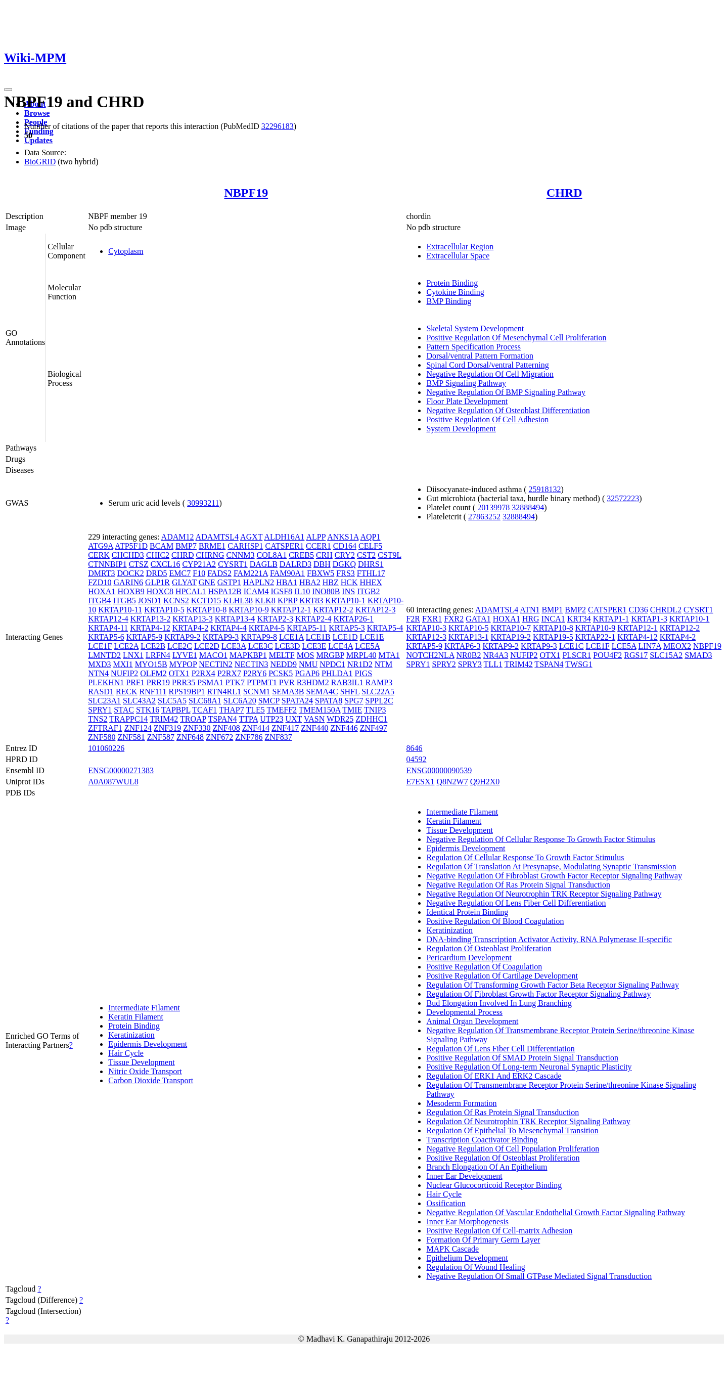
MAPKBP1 (248, 655)
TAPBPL (176, 709)
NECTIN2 (216, 664)
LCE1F (100, 646)
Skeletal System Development (475, 328)
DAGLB (264, 564)
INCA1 (553, 618)
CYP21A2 (199, 564)
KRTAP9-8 (259, 637)
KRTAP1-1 (611, 618)
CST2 (366, 555)
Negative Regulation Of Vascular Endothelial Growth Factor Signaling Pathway (555, 1212)
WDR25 (340, 719)
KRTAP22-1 (595, 637)
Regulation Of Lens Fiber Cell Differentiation (500, 1048)
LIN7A (650, 646)
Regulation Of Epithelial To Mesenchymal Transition (512, 1130)
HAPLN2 (258, 582)
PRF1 (135, 682)
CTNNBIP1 (107, 564)
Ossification (445, 1203)
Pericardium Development (468, 957)
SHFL (350, 691)
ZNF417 (285, 728)
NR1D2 (360, 664)
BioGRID (40, 161)
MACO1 (213, 655)
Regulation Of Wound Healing (475, 1267)
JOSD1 (149, 600)
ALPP (316, 536)
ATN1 (529, 609)
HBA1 (286, 582)
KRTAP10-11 (120, 609)
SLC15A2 (666, 655)
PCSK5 (280, 673)
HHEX (370, 582)
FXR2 (454, 618)
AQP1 (370, 536)
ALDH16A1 (284, 536)
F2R (413, 618)
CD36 (638, 609)
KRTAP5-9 (144, 637)
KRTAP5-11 (307, 628)
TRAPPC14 (128, 719)
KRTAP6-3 (462, 646)
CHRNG (210, 555)
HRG (530, 618)
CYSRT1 (233, 564)
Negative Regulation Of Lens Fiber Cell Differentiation (516, 903)
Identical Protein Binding (467, 912)
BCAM (161, 546)
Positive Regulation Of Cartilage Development (502, 975)
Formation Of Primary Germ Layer (483, 1239)
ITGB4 (99, 600)
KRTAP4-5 (267, 628)
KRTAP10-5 (164, 609)
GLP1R (157, 582)
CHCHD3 (128, 555)
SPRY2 (444, 664)
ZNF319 (167, 728)
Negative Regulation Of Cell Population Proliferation (512, 1148)
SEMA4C (322, 691)
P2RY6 (254, 673)
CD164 (344, 546)
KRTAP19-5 (553, 637)
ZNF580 (101, 737)
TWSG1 (578, 664)
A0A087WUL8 (113, 781)
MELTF (282, 655)
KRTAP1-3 (649, 618)
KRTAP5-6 (106, 637)
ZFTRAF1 (105, 728)
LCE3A (233, 646)
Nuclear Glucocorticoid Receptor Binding (494, 1185)
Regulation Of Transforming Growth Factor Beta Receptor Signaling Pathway (552, 985)
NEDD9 (283, 664)
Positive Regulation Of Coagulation (484, 966)
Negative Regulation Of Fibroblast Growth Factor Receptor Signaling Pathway (554, 875)
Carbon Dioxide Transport (150, 1080)
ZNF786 (248, 737)
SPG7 (353, 700)
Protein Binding (452, 283)
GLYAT (184, 582)
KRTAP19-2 (511, 637)
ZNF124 (138, 728)
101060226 (106, 748)
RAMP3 (379, 682)
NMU (308, 664)
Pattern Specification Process (473, 346)
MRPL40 (361, 655)
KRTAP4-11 (108, 628)
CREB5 (301, 555)
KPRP (287, 600)
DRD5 (156, 573)
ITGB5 (124, 600)
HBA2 (310, 582)
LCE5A (367, 646)
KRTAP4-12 (150, 628)
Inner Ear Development (464, 1176)
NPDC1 (332, 664)
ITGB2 (368, 591)
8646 (414, 748)
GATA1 (478, 618)
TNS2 (97, 719)
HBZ (331, 582)
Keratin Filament (135, 1016)
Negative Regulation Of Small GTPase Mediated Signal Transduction (539, 1276)
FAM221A (251, 573)
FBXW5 (320, 573)
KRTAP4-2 (190, 628)
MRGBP (330, 655)
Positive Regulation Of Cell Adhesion (487, 419)
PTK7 (235, 682)
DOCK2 (130, 573)
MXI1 (123, 664)
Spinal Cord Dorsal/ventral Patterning (487, 365)
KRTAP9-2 (182, 637)
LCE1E (371, 637)
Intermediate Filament (144, 1007)
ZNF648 (190, 737)
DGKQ (344, 564)
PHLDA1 (337, 673)
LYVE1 (184, 655)
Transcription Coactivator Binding (481, 1139)
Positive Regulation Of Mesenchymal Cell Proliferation (516, 337)
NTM (384, 664)
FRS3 (345, 573)
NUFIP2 (124, 673)
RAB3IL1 (347, 682)
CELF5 (370, 546)
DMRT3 (101, 573)
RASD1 (101, 691)
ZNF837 (278, 737)
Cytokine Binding (455, 292)
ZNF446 (343, 728)
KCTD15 (206, 600)
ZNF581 (131, 737)
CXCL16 (165, 564)
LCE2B (153, 646)
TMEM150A (320, 709)
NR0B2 (469, 655)
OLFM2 (153, 673)
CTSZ (139, 564)
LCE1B (318, 637)
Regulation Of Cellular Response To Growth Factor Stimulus (525, 857)
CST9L (389, 555)
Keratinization (131, 1035)
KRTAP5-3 (347, 628)
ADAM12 (177, 536)
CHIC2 (157, 555)
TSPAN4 (222, 719)
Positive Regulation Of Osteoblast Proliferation (502, 1157)
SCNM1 (256, 691)
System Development (460, 428)
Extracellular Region (459, 246)
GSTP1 (229, 582)
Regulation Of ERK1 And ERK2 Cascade (493, 1076)
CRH (324, 555)
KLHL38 (238, 600)
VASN (314, 719)
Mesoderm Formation (461, 1103)
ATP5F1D (131, 546)
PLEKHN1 (106, 682)
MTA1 (388, 655)
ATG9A (100, 546)
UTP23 (271, 719)
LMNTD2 (104, 655)
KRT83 (311, 600)
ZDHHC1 (371, 719)
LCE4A (340, 646)
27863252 (484, 516)
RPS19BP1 (186, 691)
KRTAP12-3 (375, 609)
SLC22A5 (377, 691)
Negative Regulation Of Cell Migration (490, 374)
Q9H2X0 (485, 781)
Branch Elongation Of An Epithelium (486, 1167)
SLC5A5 (172, 700)
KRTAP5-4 (385, 628)
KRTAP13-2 (150, 618)
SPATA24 (297, 700)
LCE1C (571, 646)
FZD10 (99, 582)
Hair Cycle (126, 1053)
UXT (293, 719)
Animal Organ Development (472, 1021)
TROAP (193, 719)
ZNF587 (160, 737)
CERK (99, 555)
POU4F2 (607, 655)
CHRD (564, 192)
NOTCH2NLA (430, 655)
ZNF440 (314, 728)
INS (348, 591)
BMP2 (575, 609)
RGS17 (636, 655)
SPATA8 (328, 700)
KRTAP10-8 (207, 609)
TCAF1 (204, 709)
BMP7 (186, 546)
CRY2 (345, 555)
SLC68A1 (205, 700)
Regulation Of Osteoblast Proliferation (489, 948)
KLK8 (265, 600)
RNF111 (153, 691)
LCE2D (206, 646)
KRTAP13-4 (235, 618)
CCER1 (318, 546)
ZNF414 (255, 728)
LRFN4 (158, 655)
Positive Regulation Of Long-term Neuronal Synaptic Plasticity (528, 1066)
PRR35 (183, 682)
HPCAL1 (190, 591)
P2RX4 (203, 673)
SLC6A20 (239, 700)
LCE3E (314, 646)
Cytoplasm (125, 251)
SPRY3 (470, 664)
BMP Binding (448, 301)
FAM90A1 (287, 573)
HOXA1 (101, 591)
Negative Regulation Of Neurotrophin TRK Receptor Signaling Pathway (543, 894)
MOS (305, 655)
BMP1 (552, 609)
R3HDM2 (313, 682)
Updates (38, 140)
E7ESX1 (420, 781)
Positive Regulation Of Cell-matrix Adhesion (499, 1230)
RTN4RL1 (224, 691)
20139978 (493, 507)
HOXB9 (130, 591)
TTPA (248, 719)
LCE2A (126, 646)
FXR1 (432, 618)
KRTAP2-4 (313, 618)
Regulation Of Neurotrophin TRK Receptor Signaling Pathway (528, 1121)
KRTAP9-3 (221, 637)
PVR (287, 682)
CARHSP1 (245, 546)
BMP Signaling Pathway (466, 383)
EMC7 (180, 573)
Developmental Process (464, 1012)
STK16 (147, 709)
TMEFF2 (282, 709)
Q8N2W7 (452, 781)
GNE (207, 582)
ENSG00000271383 (121, 770)
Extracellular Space (457, 255)
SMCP (269, 700)
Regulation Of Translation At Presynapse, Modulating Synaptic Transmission (551, 866)
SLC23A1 (104, 700)
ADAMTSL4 (217, 536)
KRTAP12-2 (333, 609)
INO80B (326, 591)
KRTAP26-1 (353, 618)
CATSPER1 (284, 546)
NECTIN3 (251, 664)
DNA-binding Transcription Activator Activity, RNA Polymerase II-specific (549, 939)
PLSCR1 (576, 655)
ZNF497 (373, 728)
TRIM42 (164, 719)
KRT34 (579, 618)
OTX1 (179, 673)
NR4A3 (495, 655)
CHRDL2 (665, 609)
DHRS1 (371, 564)
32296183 (277, 126)
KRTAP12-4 (108, 618)
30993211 (203, 503)
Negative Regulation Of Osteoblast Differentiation (507, 410)
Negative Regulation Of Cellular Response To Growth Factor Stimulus (540, 839)
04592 (416, 759)
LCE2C (179, 646)
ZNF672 (219, 737)
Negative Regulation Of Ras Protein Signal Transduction (518, 884)
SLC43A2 (139, 700)
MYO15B (151, 664)
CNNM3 (240, 555)
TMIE (352, 709)
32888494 (528, 507)
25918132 (545, 489)
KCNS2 (176, 600)
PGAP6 (307, 673)
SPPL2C (379, 700)
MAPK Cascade (452, 1249)
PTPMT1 (262, 682)
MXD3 (99, 664)
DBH (322, 564)
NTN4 (98, 673)
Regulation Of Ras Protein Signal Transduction (502, 1112)
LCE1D (345, 637)
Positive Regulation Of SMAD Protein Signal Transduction (522, 1057)
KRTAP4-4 (228, 628)
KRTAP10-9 (249, 609)
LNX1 (133, 655)
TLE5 (255, 709)
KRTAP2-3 (275, 618)
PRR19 (158, 682)
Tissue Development (141, 1062)
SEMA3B (288, 691)
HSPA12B (225, 591)
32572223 (623, 498)
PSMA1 (210, 682)
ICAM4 (256, 591)
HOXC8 (160, 591)
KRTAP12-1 (291, 609)
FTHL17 (371, 573)
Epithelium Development (467, 1258)
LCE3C (260, 646)
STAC (124, 709)
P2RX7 (229, 673)
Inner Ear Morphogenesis (467, 1221)
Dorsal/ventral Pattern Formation (479, 355)
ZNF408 (226, 728)
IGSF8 (281, 591)
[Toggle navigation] (8, 89)
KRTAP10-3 (426, 628)
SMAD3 (698, 655)
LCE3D (287, 646)
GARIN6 (128, 582)
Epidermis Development (147, 1044)
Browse (37, 113)
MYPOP (183, 664)
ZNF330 (196, 728)
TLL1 (493, 664)
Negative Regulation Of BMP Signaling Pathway (505, 392)
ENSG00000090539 (439, 770)
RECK (127, 691)
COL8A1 (272, 555)
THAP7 (231, 709)
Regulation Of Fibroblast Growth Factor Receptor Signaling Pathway (538, 994)
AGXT (251, 536)
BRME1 (212, 546)
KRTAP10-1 (345, 600)
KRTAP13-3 (192, 618)
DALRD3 (295, 564)
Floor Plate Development (467, 401)
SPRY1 (100, 709)
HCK (349, 582)
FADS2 (219, 573)
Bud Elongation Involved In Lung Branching (499, 1003)
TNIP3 (375, 709)
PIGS (363, 673)
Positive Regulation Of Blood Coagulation (495, 921)
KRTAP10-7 (511, 628)
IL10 (302, 591)
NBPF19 (246, 192)
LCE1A (291, 637)
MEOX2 (677, 646)
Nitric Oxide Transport (145, 1071)
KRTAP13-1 (468, 637)
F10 (199, 573)
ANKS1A (342, 536)
